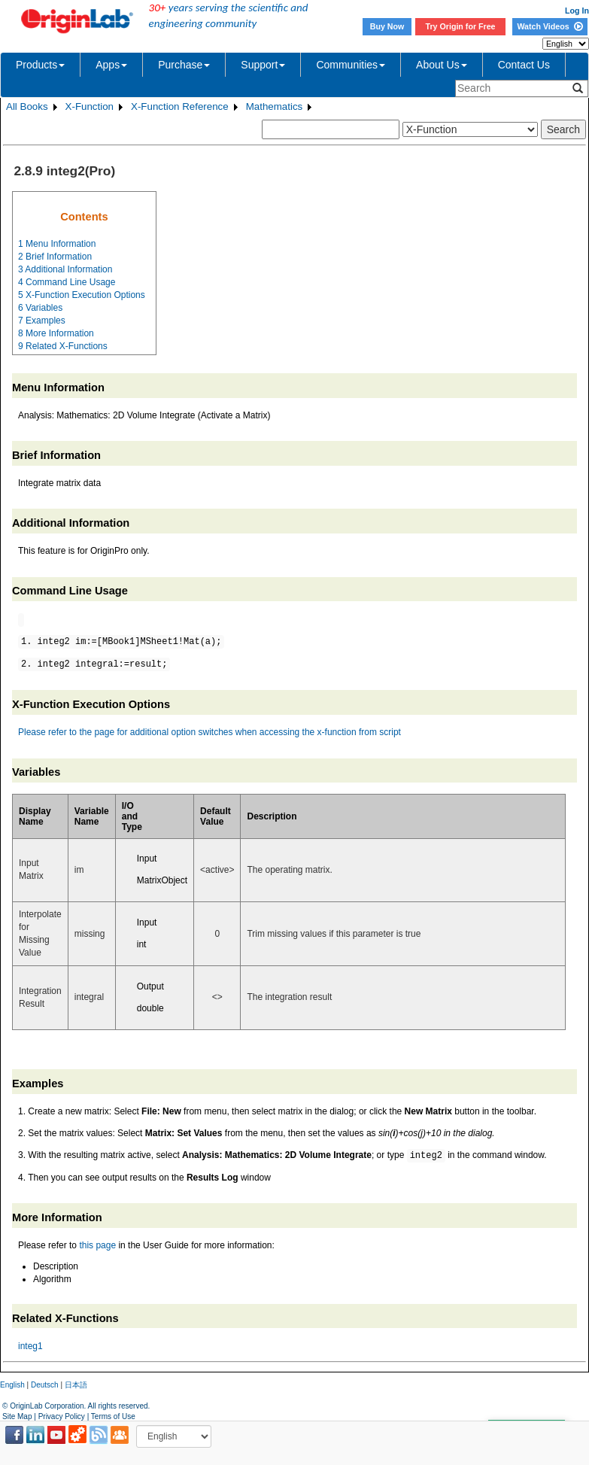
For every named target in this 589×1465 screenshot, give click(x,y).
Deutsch (45, 1385)
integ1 (30, 1346)
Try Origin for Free (461, 26)
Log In (577, 10)
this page (97, 1245)
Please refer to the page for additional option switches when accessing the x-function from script (209, 732)
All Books (27, 106)
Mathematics (274, 106)
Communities (350, 65)
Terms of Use (113, 1416)
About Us (441, 65)
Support (263, 65)
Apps (111, 65)
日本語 (76, 1385)
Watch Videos (549, 26)
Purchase (184, 65)
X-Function (89, 106)
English (12, 1385)
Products (40, 65)
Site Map (17, 1416)
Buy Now (387, 26)
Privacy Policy (61, 1416)
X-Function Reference (180, 106)
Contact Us (524, 65)
